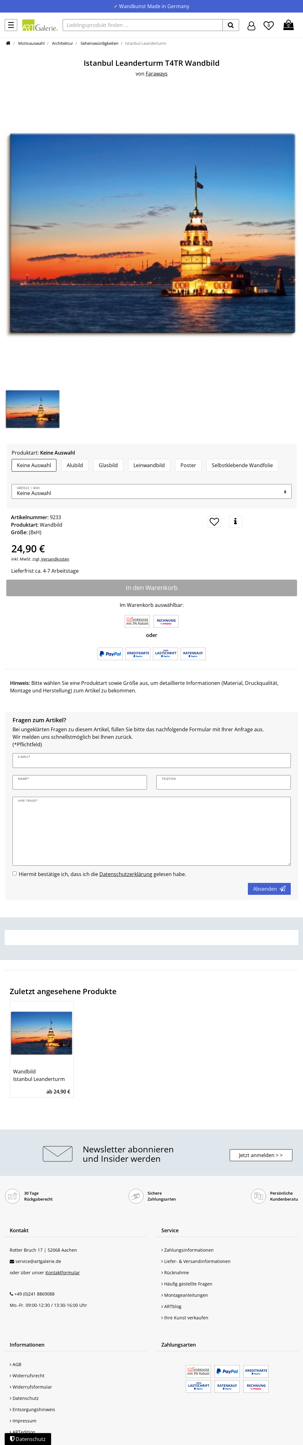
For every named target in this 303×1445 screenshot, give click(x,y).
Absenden (269, 888)
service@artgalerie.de (38, 1261)
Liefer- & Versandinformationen (196, 1261)
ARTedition (22, 1432)
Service (170, 1230)
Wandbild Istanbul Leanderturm (39, 1075)
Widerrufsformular (31, 1387)
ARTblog (171, 1306)
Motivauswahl (30, 43)
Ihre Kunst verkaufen (184, 1318)
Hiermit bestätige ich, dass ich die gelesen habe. (102, 874)
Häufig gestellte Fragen (186, 1284)
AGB (15, 1364)
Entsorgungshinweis (32, 1409)
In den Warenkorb (152, 587)
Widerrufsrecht (27, 1376)
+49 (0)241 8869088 (34, 1294)
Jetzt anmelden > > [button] (261, 1155)
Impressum (23, 1421)
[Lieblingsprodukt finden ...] (143, 25)
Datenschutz (24, 1398)
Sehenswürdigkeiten (99, 43)
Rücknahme (175, 1272)
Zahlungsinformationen (187, 1250)
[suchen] (230, 25)
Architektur (62, 43)
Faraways (157, 73)
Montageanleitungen (184, 1295)
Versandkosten (54, 559)
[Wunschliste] (269, 24)
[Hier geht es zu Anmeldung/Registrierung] (251, 25)
